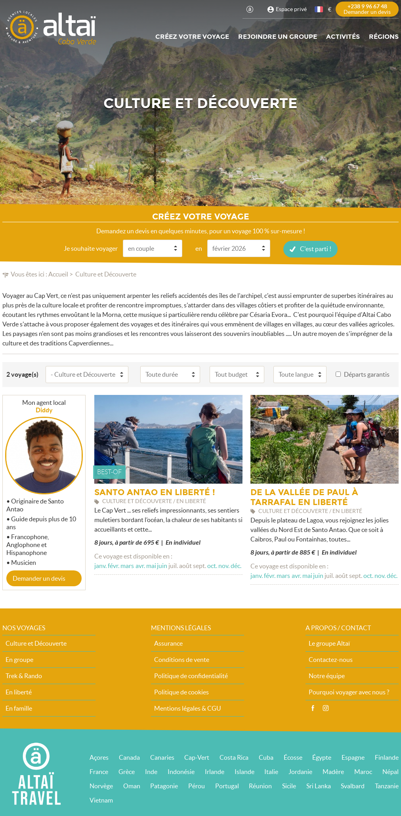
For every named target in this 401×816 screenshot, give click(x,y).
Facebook (313, 708)
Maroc (363, 771)
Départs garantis (367, 373)
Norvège (101, 785)
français (319, 9)
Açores (99, 757)
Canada (129, 757)
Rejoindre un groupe (277, 36)
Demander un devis (39, 577)
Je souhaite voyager (91, 248)
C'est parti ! (315, 248)
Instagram (326, 708)
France (99, 771)
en (198, 248)
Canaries (162, 757)
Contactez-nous (331, 659)
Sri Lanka (318, 785)
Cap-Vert (196, 757)
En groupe (19, 659)
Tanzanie (387, 785)
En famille (19, 707)
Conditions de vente (181, 659)
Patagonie (164, 785)
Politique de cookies (181, 691)
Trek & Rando (24, 675)
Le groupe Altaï (329, 642)
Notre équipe (327, 675)
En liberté (19, 691)
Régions (384, 36)
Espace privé (291, 9)
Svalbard (353, 785)
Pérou (196, 785)
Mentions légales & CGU (187, 707)
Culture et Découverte (36, 642)
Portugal (227, 785)
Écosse (293, 757)
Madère (333, 771)
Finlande (387, 757)
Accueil (58, 273)
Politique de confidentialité (191, 675)
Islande (244, 771)
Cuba (266, 757)
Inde (151, 771)
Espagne (353, 757)
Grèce (126, 771)
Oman (131, 785)
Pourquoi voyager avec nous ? (349, 691)
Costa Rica (234, 757)
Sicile (289, 785)
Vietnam (101, 799)
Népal (390, 771)
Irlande (214, 771)
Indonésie (181, 771)
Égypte (321, 757)
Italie (271, 771)
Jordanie (300, 771)
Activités (343, 36)
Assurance (168, 642)
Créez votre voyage (192, 36)
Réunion (260, 785)
